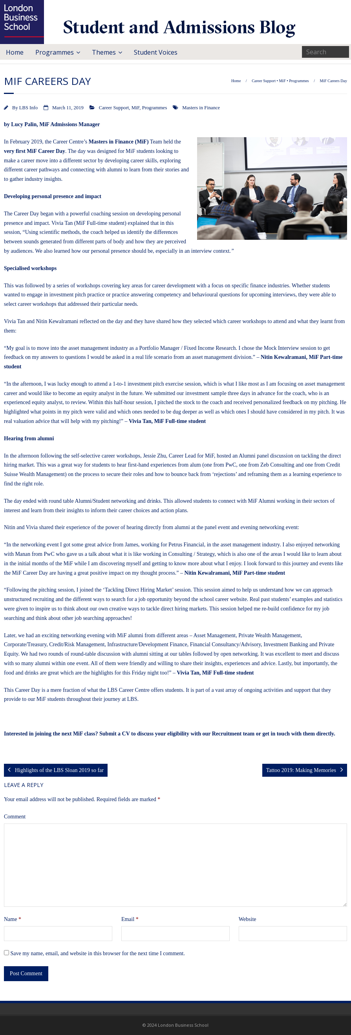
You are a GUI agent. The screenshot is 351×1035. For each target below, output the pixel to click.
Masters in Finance (201, 107)
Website (247, 919)
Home (15, 52)
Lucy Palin (24, 124)
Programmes (54, 52)
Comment (15, 817)
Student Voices (155, 52)
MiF (282, 81)
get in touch (276, 734)
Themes (104, 52)
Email (130, 919)
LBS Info (28, 107)
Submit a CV (114, 734)
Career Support (264, 81)
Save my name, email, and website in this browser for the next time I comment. (98, 953)
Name (12, 919)
